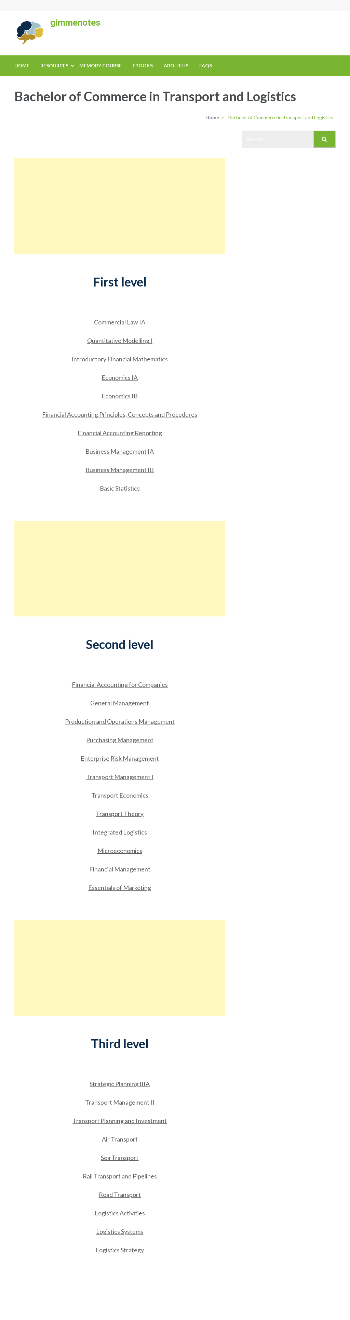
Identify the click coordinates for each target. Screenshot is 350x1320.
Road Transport (120, 1194)
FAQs (205, 65)
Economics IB (120, 396)
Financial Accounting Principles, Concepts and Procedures (119, 414)
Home (21, 65)
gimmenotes (75, 22)
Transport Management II (119, 1102)
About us (176, 65)
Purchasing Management (119, 740)
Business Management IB (119, 470)
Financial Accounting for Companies (120, 684)
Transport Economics (119, 795)
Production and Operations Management (120, 721)
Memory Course (100, 65)
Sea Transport (119, 1157)
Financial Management (119, 869)
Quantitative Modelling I (119, 340)
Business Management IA (119, 451)
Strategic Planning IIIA (120, 1084)
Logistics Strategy (120, 1250)
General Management (119, 703)
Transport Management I (119, 777)
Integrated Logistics (120, 832)
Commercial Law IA (119, 322)
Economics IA (120, 377)
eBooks (143, 65)
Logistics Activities (120, 1213)
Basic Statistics (120, 488)
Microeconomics (119, 850)
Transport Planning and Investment (119, 1120)
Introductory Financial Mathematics (119, 359)
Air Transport (120, 1139)
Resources (54, 65)
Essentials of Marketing (119, 887)
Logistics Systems (119, 1231)
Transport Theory (120, 813)
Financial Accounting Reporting (120, 433)
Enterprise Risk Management (120, 758)
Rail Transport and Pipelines (120, 1176)
